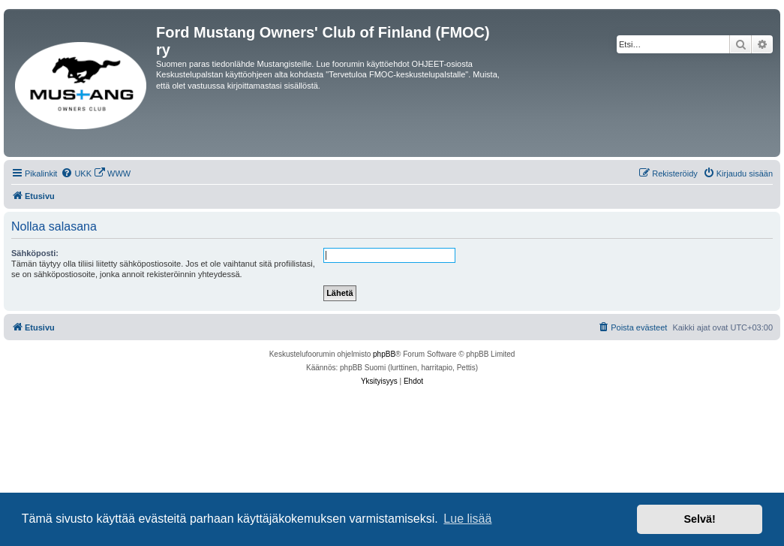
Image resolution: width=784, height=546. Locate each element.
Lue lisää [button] (467, 518)
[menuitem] (76, 173)
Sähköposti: (35, 253)
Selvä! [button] (699, 519)
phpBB (384, 354)
